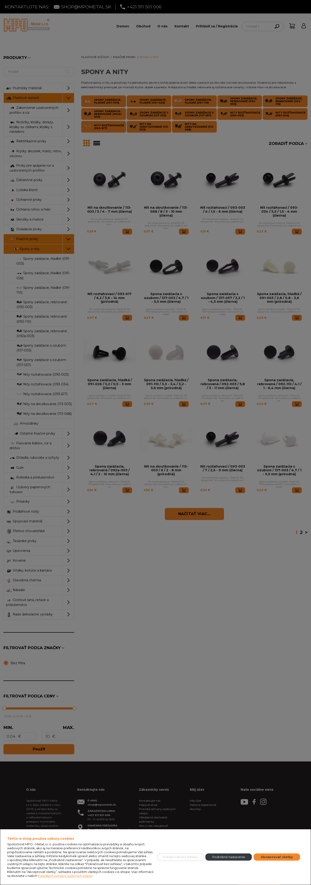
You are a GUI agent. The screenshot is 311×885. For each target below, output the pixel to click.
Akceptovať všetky (277, 857)
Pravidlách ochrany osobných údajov (65, 876)
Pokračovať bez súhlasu (180, 857)
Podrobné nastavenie (228, 857)
